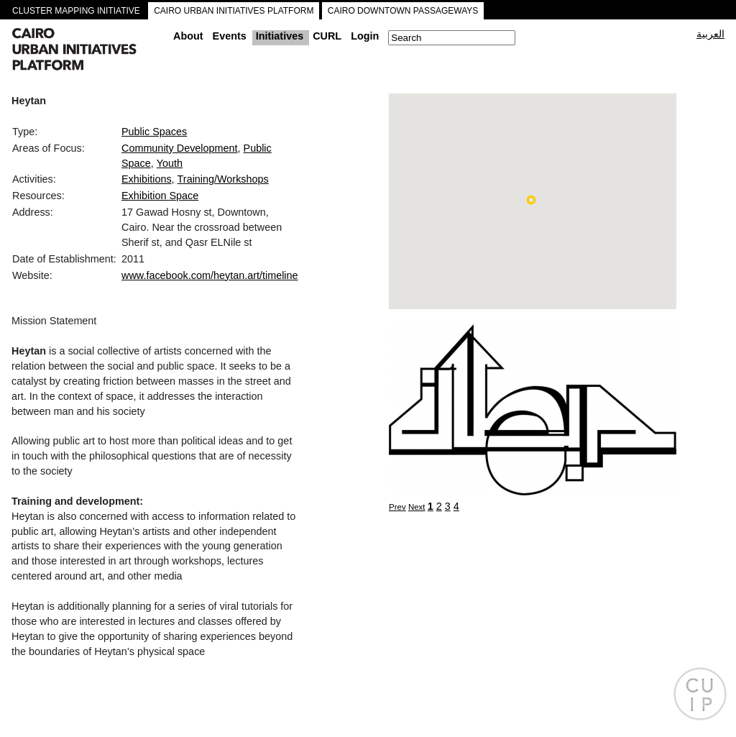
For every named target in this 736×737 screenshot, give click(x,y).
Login (365, 36)
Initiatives (279, 36)
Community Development (179, 148)
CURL (327, 36)
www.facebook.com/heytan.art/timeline (209, 275)
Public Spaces (154, 131)
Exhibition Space (159, 195)
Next (417, 507)
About (188, 36)
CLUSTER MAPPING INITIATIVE (76, 11)
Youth (170, 163)
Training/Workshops (223, 179)
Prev (397, 507)
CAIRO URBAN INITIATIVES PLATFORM (233, 11)
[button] (531, 200)
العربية (710, 34)
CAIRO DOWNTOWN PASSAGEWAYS (403, 11)
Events (230, 36)
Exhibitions (146, 179)
